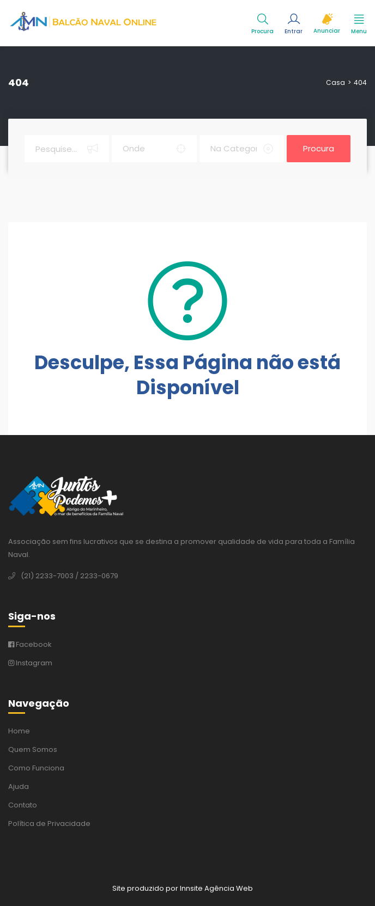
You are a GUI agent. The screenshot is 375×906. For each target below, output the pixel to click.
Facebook (30, 644)
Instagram (30, 663)
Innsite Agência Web (216, 888)
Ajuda (18, 786)
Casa (335, 82)
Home (19, 731)
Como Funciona (36, 768)
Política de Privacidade (49, 823)
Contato (22, 805)
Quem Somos (32, 749)
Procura (318, 148)
